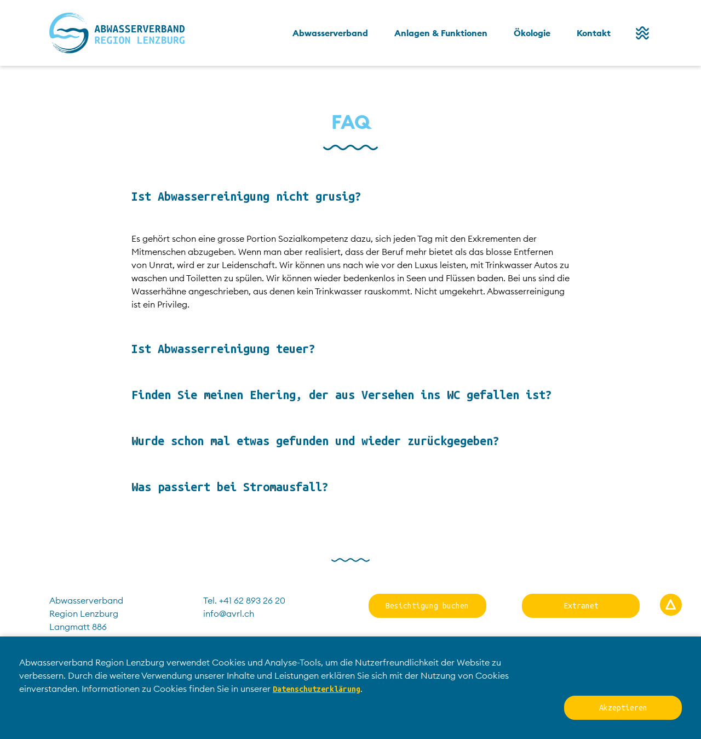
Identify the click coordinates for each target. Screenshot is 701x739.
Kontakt (594, 32)
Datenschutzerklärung (316, 689)
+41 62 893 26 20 (252, 600)
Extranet (581, 605)
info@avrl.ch (228, 613)
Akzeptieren (623, 707)
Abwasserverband (330, 32)
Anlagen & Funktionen (440, 32)
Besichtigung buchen (427, 605)
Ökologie (532, 32)
